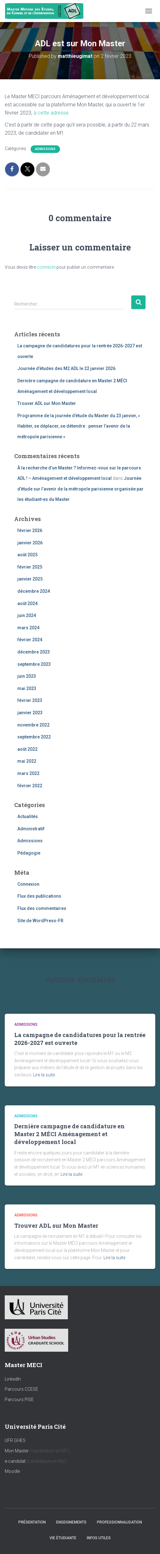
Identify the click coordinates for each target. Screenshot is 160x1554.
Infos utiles (99, 1538)
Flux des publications (39, 896)
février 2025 (29, 566)
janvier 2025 (30, 578)
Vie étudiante (63, 1538)
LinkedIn (13, 1379)
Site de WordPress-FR (40, 920)
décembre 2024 (33, 591)
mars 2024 (28, 627)
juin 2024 (26, 615)
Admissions (45, 149)
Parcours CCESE (21, 1389)
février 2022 (29, 785)
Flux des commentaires (41, 908)
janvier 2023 (30, 712)
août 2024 (27, 603)
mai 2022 (26, 761)
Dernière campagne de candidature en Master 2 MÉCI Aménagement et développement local (69, 1134)
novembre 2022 (33, 724)
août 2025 (27, 554)
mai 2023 (26, 688)
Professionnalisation (119, 1522)
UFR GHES (15, 1440)
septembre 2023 (34, 664)
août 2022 (27, 749)
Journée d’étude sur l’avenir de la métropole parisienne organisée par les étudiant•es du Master (80, 489)
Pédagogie (28, 853)
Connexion (28, 884)
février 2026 (29, 530)
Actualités (27, 816)
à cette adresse (50, 113)
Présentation (32, 1522)
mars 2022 (28, 773)
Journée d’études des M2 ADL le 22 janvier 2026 (66, 368)
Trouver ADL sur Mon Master (46, 403)
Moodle (12, 1471)
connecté (46, 267)
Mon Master (17, 1450)
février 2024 (29, 639)
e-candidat (16, 1461)
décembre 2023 (33, 651)
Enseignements (71, 1522)
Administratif (30, 828)
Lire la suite (44, 1074)
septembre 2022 (34, 736)
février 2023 (29, 700)
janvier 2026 (30, 542)
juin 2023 (26, 676)
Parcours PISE (19, 1399)
